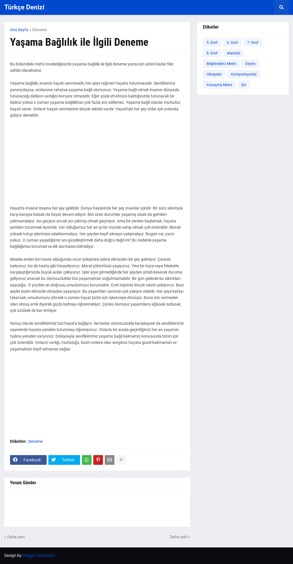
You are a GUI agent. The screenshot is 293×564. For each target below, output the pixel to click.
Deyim (250, 63)
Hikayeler (214, 74)
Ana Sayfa (19, 30)
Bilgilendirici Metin (221, 63)
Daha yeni (16, 537)
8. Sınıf (212, 53)
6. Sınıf (232, 42)
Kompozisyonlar (244, 74)
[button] (281, 7)
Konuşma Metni (219, 85)
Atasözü (233, 53)
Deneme (39, 30)
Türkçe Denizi (24, 7)
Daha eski (178, 537)
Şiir (243, 85)
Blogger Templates (38, 555)
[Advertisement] (97, 165)
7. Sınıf (252, 42)
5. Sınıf (212, 42)
